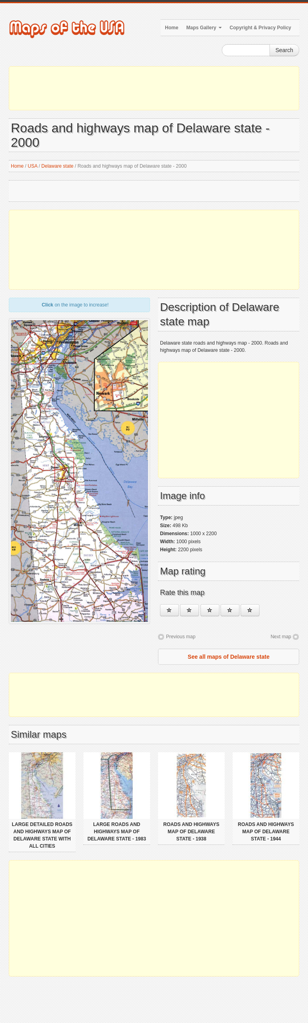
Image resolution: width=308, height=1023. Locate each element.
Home (171, 27)
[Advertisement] (154, 88)
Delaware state (57, 166)
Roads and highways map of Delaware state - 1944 (266, 832)
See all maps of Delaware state (229, 657)
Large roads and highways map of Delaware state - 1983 (116, 832)
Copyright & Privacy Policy (260, 27)
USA (32, 166)
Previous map (180, 636)
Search (284, 50)
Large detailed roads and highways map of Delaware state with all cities (42, 835)
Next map (281, 636)
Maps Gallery (204, 27)
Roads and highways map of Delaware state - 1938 (191, 832)
